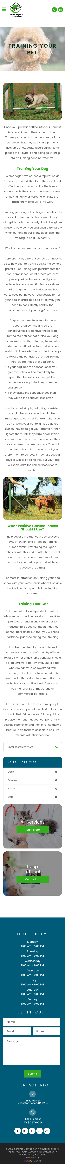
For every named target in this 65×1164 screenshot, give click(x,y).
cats (10, 797)
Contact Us (32, 879)
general (12, 780)
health (11, 788)
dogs (11, 771)
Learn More (32, 830)
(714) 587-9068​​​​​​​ (32, 1122)
